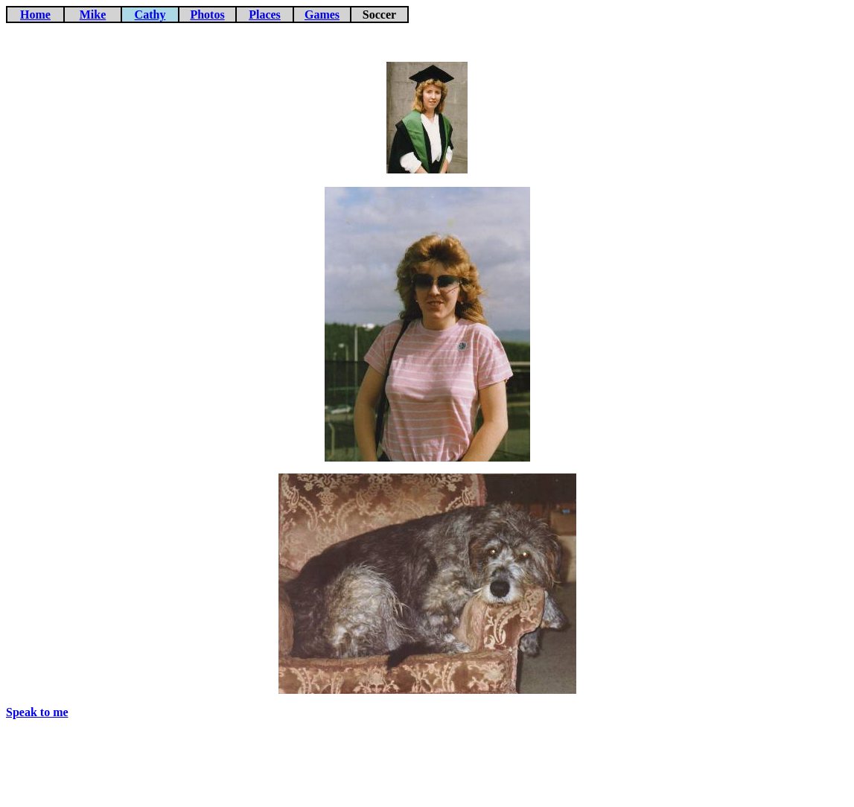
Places (265, 14)
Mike (93, 14)
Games (322, 14)
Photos (207, 14)
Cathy (150, 14)
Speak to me (37, 712)
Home (35, 14)
